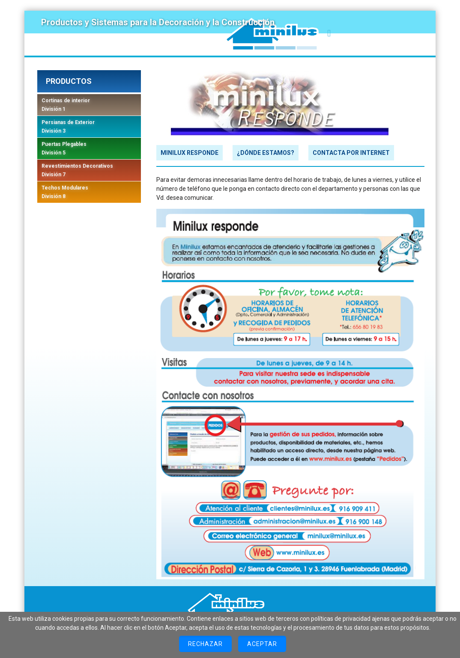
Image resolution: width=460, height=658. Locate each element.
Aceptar (262, 643)
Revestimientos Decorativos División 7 (77, 170)
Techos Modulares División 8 (65, 192)
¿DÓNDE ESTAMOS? (265, 152)
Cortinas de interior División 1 (66, 105)
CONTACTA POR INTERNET (351, 152)
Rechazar (205, 643)
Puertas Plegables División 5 (64, 148)
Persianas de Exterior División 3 (68, 126)
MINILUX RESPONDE (189, 152)
